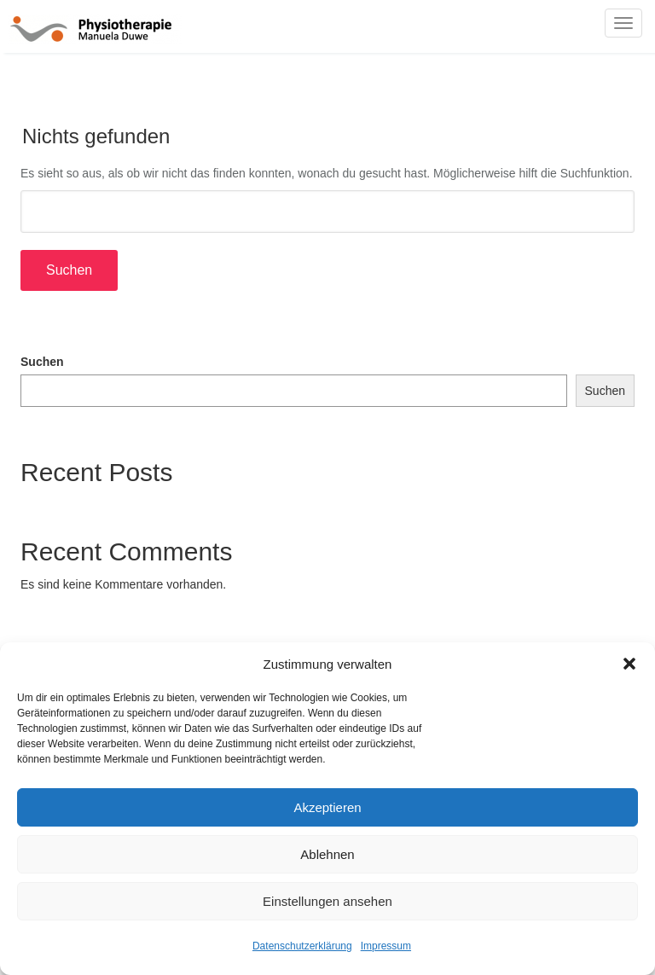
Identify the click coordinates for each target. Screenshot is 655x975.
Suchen (42, 362)
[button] (629, 663)
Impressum (386, 946)
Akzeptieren (327, 807)
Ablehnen (327, 854)
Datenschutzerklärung (302, 946)
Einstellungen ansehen (327, 901)
